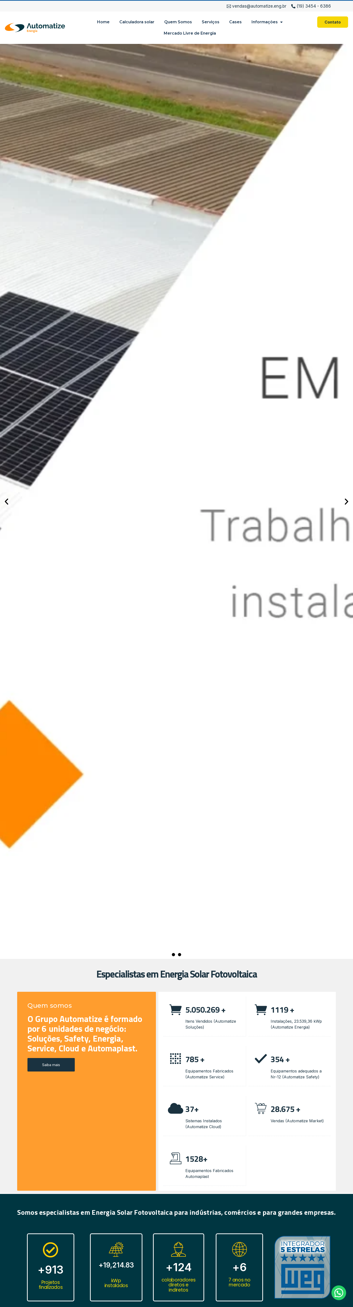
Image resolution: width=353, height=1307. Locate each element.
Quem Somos (178, 22)
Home (103, 22)
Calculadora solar (136, 22)
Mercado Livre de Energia (190, 33)
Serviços (210, 22)
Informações (267, 22)
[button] (173, 954)
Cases (235, 22)
